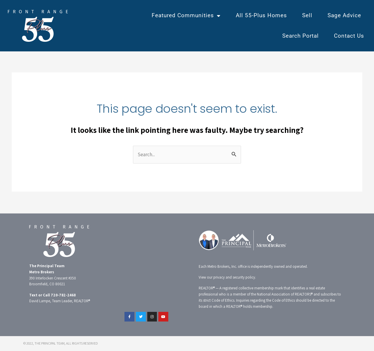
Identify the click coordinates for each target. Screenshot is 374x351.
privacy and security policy (234, 277)
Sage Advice (344, 15)
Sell (307, 15)
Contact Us (349, 35)
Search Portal (300, 35)
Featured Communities (186, 15)
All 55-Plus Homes (261, 15)
